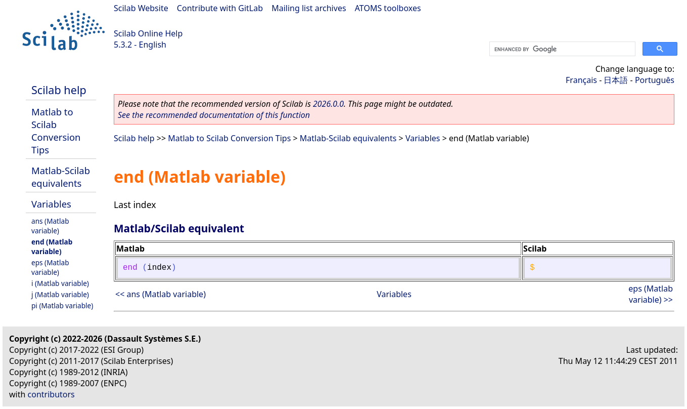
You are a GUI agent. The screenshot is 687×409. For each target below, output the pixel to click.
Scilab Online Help (148, 33)
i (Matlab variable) (60, 283)
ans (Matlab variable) (50, 225)
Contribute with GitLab (220, 8)
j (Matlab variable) (60, 294)
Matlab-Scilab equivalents (60, 176)
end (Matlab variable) (51, 246)
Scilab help (58, 90)
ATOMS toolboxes (388, 8)
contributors (51, 394)
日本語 (616, 80)
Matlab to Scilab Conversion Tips (55, 130)
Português (654, 80)
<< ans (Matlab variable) (160, 294)
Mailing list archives (308, 8)
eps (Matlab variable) (50, 267)
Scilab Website (141, 8)
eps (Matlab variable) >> (650, 294)
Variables (51, 203)
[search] (561, 49)
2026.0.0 (328, 103)
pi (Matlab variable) (62, 305)
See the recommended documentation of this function (214, 114)
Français (581, 80)
